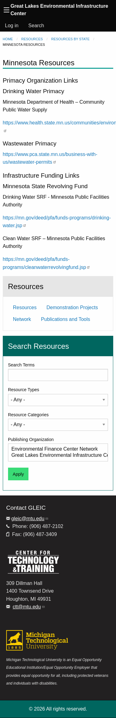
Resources (32, 39)
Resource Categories (28, 414)
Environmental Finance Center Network (56, 449)
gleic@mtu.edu (30, 518)
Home (8, 39)
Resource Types (23, 389)
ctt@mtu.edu (29, 606)
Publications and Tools (65, 319)
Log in (12, 25)
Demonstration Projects (72, 307)
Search (36, 25)
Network (22, 319)
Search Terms (21, 364)
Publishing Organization (31, 439)
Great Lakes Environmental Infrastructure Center (56, 455)
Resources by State (70, 39)
